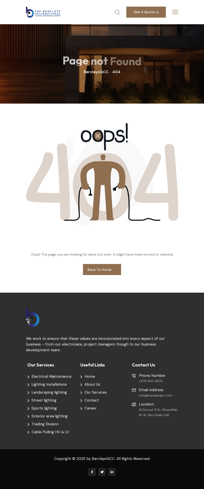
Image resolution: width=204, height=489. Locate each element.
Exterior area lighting (50, 416)
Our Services (95, 392)
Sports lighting (44, 408)
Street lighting (44, 400)
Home (89, 376)
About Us (92, 384)
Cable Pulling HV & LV (50, 432)
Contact (91, 400)
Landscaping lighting (49, 392)
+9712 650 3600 (151, 381)
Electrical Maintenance (51, 376)
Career (90, 408)
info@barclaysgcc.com (155, 395)
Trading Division (45, 424)
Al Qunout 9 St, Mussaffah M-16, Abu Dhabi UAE (158, 412)
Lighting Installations (49, 384)
